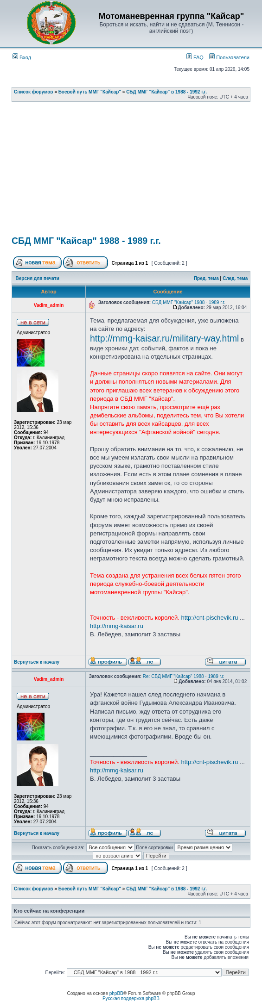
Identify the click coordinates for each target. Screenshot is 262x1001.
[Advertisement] (137, 171)
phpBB (116, 993)
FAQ (195, 57)
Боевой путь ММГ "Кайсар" (89, 91)
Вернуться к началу (36, 662)
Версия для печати (37, 278)
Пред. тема (206, 278)
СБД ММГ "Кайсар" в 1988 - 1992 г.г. (166, 91)
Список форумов (33, 91)
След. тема (235, 278)
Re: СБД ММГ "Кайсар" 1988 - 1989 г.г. (183, 676)
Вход (22, 57)
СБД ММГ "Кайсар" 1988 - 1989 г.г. (86, 241)
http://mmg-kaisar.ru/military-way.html (164, 338)
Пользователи (229, 57)
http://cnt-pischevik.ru (209, 617)
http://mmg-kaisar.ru (116, 625)
